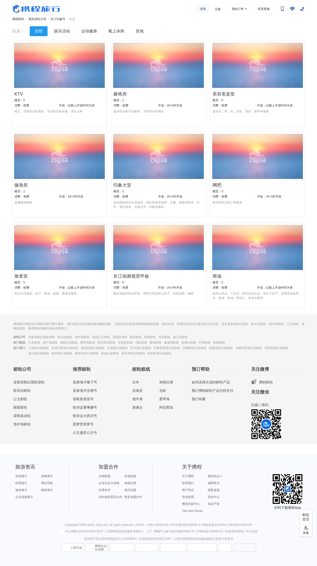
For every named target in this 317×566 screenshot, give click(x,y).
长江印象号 (58, 19)
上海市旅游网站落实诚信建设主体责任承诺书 (203, 539)
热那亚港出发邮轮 (221, 348)
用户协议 (188, 490)
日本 (135, 382)
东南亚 (137, 391)
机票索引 (21, 483)
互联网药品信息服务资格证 (124, 531)
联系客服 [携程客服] (264, 8)
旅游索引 (21, 490)
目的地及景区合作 (110, 497)
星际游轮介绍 (37, 19)
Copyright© (72, 525)
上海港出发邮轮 (38, 348)
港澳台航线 (188, 342)
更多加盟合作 (133, 497)
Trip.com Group (192, 511)
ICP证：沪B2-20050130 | (153, 525)
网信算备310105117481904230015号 (227, 525)
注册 (218, 9)
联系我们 (188, 483)
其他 (140, 31)
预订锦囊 (199, 399)
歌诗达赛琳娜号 (85, 407)
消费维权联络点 (224, 547)
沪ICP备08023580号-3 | (186, 525)
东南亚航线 (125, 342)
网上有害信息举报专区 (202, 547)
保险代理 (130, 483)
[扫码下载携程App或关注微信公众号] (282, 9)
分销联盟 (104, 476)
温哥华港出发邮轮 (133, 353)
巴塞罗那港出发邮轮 (167, 348)
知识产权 (214, 504)
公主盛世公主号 (85, 433)
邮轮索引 (47, 490)
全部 (39, 31)
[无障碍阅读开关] (292, 8)
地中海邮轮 (82, 337)
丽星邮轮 (136, 337)
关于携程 (188, 476)
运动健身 (89, 31)
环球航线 (205, 342)
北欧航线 (141, 342)
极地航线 (155, 342)
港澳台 (137, 407)
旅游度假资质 (234, 531)
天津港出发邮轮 (117, 348)
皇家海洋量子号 (85, 382)
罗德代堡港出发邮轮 (65, 348)
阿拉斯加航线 (106, 342)
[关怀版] (302, 8)
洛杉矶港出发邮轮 (159, 353)
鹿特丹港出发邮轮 (87, 353)
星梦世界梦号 (83, 424)
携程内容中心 (191, 504)
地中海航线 (50, 342)
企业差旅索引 (24, 497)
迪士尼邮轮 (180, 337)
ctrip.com (102, 525)
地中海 (137, 399)
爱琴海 (164, 399)
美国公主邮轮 (101, 337)
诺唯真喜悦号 (83, 399)
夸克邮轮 (164, 337)
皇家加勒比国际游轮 (41, 337)
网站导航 (47, 483)
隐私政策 (214, 490)
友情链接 (130, 476)
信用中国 (173, 547)
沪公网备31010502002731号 (81, 531)
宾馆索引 (21, 476)
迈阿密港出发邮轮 (276, 348)
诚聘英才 (214, 483)
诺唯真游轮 (119, 337)
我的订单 (238, 8)
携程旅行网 (36, 9)
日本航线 (34, 342)
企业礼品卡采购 (109, 483)
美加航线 (219, 342)
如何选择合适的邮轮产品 (211, 382)
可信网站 (147, 547)
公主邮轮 (20, 399)
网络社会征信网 (101, 547)
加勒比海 (166, 382)
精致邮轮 (150, 337)
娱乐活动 (62, 31)
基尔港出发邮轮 (38, 353)
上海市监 (76, 547)
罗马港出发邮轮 (140, 348)
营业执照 (188, 497)
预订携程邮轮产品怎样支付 (212, 391)
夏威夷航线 (171, 342)
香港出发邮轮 (110, 353)
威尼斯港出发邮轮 (93, 348)
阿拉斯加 (166, 407)
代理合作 (104, 490)
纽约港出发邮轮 (62, 353)
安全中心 (214, 497)
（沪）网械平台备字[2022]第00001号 (169, 531)
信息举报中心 (122, 547)
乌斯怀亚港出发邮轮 (248, 348)
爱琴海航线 (87, 342)
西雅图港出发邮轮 (195, 348)
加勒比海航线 (69, 342)
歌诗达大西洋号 (85, 416)
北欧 (162, 391)
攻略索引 (47, 476)
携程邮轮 (18, 19)
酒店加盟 (130, 490)
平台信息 (252, 531)
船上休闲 (116, 31)
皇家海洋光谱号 (85, 391)
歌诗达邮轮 (64, 337)
